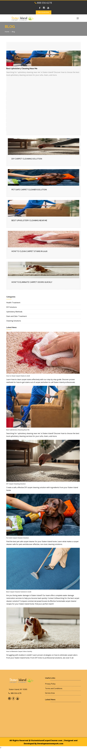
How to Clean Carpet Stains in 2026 (29, 251)
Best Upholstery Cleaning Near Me (29, 220)
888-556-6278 (43, 2)
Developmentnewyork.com (50, 743)
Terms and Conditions (53, 688)
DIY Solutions (11, 307)
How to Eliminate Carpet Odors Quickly (31, 282)
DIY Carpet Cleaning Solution (26, 159)
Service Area (50, 693)
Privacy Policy (50, 684)
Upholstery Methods (14, 312)
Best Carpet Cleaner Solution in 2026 (18, 592)
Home (7, 32)
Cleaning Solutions (13, 321)
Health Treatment (13, 302)
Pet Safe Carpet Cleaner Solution (29, 189)
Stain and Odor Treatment (16, 316)
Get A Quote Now (43, 12)
